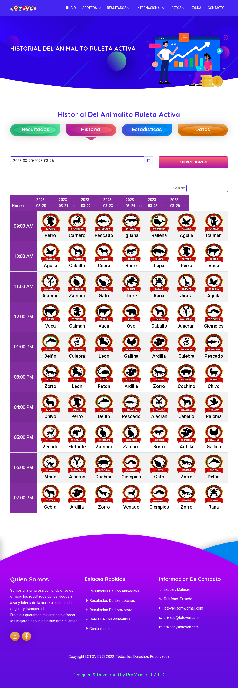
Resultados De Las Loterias (110, 600)
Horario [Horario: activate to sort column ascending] (19, 206)
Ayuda (196, 8)
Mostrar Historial (193, 162)
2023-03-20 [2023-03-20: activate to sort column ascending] (45, 203)
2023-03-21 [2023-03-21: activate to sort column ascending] (72, 203)
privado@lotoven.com (179, 617)
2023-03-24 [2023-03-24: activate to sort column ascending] (156, 203)
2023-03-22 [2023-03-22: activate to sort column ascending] (100, 203)
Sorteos (89, 8)
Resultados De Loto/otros (108, 610)
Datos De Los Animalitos (107, 619)
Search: (200, 188)
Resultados (116, 8)
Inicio (71, 8)
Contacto (216, 8)
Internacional (148, 8)
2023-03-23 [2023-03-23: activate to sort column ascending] (128, 203)
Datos (176, 8)
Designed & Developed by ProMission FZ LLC (119, 675)
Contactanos (97, 628)
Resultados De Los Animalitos (112, 591)
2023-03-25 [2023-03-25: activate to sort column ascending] (183, 203)
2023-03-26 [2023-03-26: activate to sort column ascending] (211, 203)
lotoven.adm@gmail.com (181, 608)
